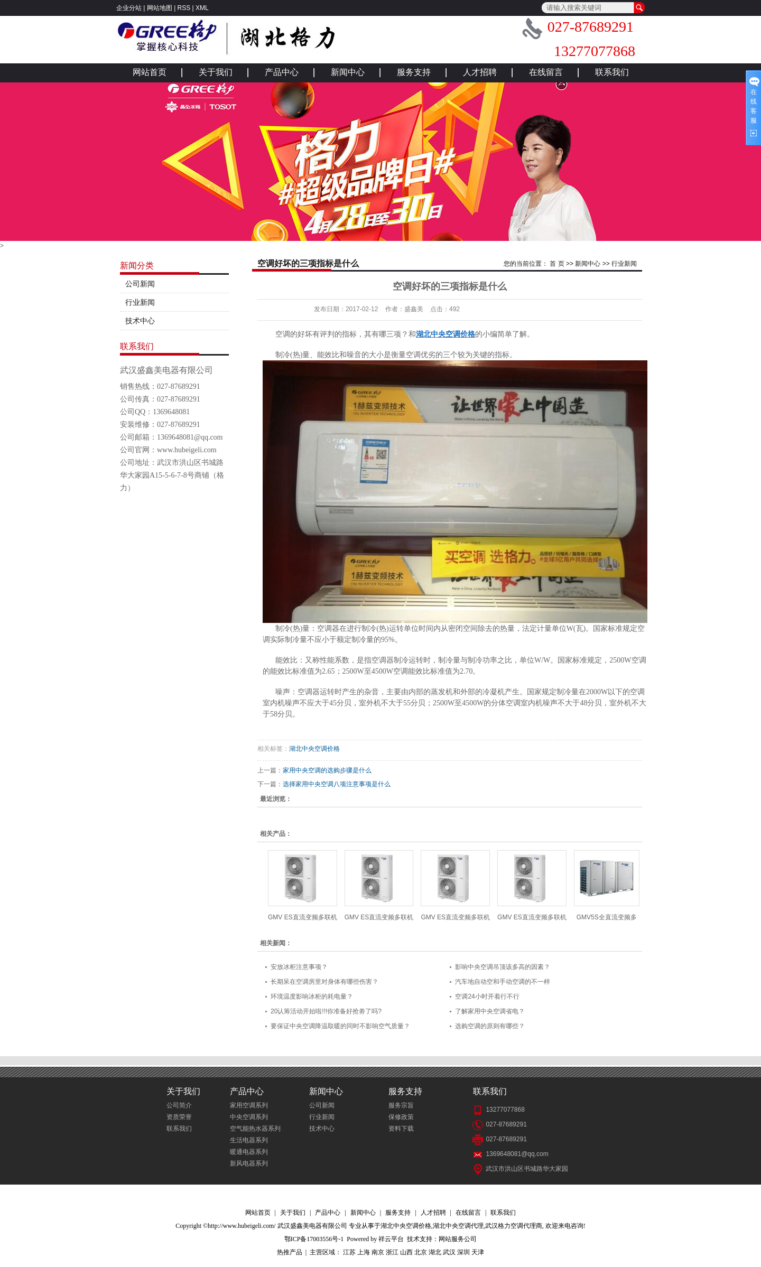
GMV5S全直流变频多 (607, 917)
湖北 (435, 1252)
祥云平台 (391, 1239)
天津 (477, 1252)
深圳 (463, 1252)
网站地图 (159, 8)
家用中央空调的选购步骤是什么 (327, 770)
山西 (406, 1252)
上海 (363, 1252)
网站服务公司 (458, 1239)
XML (202, 8)
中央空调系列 (249, 1117)
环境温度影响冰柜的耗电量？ (312, 996)
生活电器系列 (249, 1140)
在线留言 (546, 72)
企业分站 (129, 8)
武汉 (449, 1252)
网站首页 (149, 72)
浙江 (392, 1252)
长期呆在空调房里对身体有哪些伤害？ (324, 981)
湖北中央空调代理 (458, 1225)
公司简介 (179, 1105)
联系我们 (612, 72)
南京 (378, 1252)
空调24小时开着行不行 (487, 996)
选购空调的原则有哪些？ (490, 1026)
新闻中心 (348, 72)
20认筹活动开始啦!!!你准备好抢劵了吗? (326, 1011)
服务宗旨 (401, 1105)
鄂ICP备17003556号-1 (314, 1239)
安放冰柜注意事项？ (299, 967)
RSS (184, 8)
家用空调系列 (249, 1105)
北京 (420, 1252)
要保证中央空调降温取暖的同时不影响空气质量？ (340, 1026)
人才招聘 (480, 72)
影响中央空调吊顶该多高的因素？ (502, 967)
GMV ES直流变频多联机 (302, 917)
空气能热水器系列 (255, 1128)
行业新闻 (140, 302)
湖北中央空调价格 (314, 748)
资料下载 (401, 1128)
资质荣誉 (179, 1117)
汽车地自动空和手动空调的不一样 (502, 981)
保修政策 (401, 1117)
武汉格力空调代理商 (513, 1225)
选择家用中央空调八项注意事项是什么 (337, 784)
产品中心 (282, 72)
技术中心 (140, 320)
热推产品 (289, 1252)
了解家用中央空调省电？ (490, 1011)
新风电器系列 (249, 1163)
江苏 (349, 1252)
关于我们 (216, 72)
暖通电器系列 (249, 1152)
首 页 (557, 263)
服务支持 (414, 72)
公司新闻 (140, 284)
